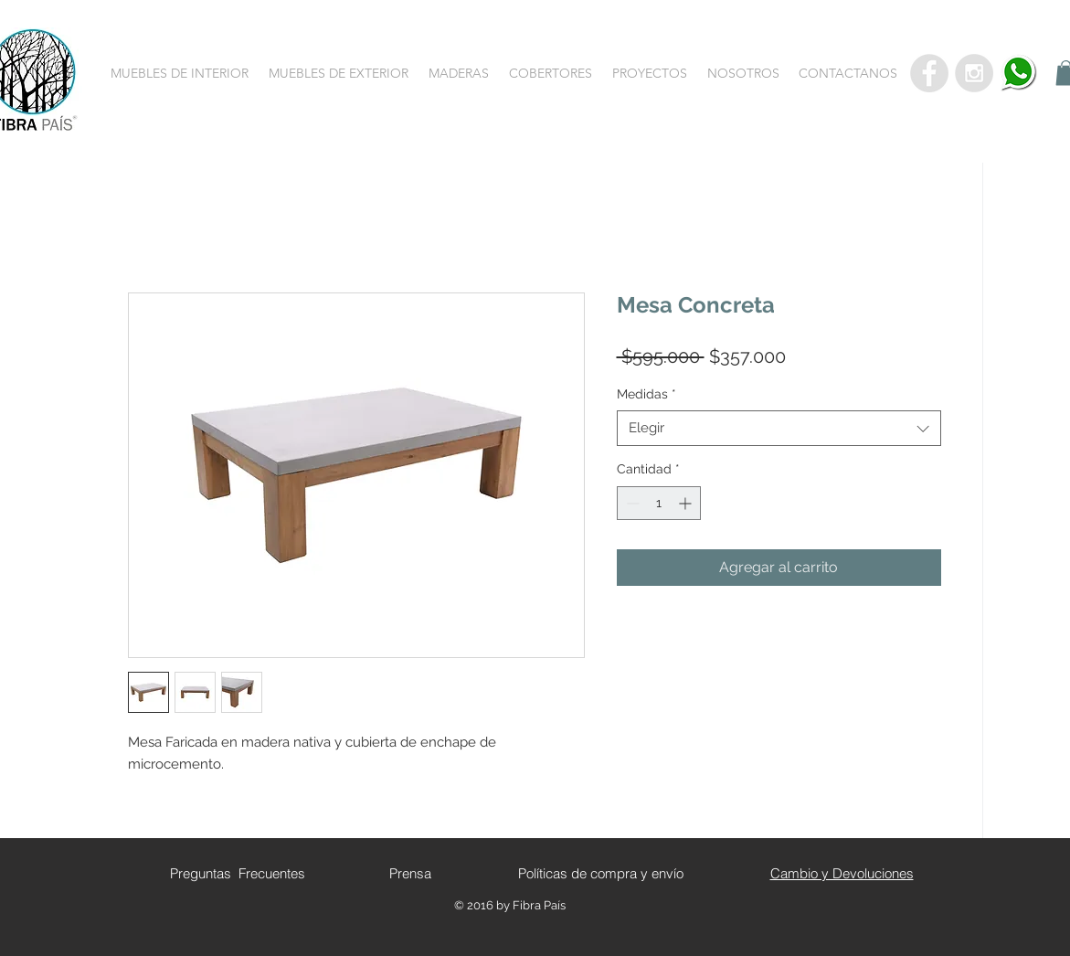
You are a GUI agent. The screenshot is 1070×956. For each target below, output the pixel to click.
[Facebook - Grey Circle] (929, 73)
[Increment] (686, 503)
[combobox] (779, 428)
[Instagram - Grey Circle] (974, 73)
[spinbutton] (658, 503)
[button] (179, 73)
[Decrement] (631, 503)
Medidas (646, 394)
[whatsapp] (1019, 73)
